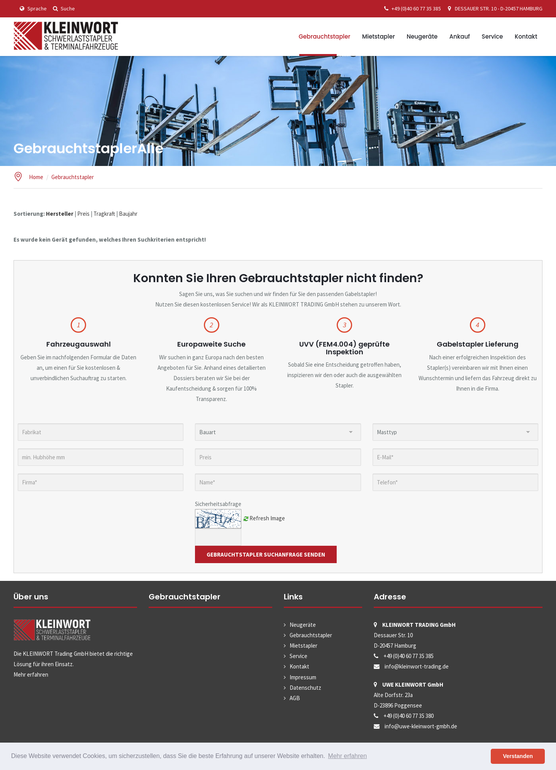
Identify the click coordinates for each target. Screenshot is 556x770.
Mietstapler (378, 36)
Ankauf (459, 36)
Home (36, 177)
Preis (83, 213)
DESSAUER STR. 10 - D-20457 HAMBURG (493, 8)
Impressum (303, 677)
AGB (295, 698)
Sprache (32, 8)
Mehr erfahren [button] (347, 756)
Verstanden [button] (518, 756)
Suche (63, 8)
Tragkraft (104, 213)
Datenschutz (305, 687)
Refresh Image (267, 517)
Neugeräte (422, 36)
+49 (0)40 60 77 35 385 (411, 8)
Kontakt (526, 36)
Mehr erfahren (31, 674)
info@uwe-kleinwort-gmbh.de (421, 726)
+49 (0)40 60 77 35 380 (408, 715)
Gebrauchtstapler (324, 36)
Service (492, 36)
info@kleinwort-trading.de (417, 666)
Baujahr (128, 213)
